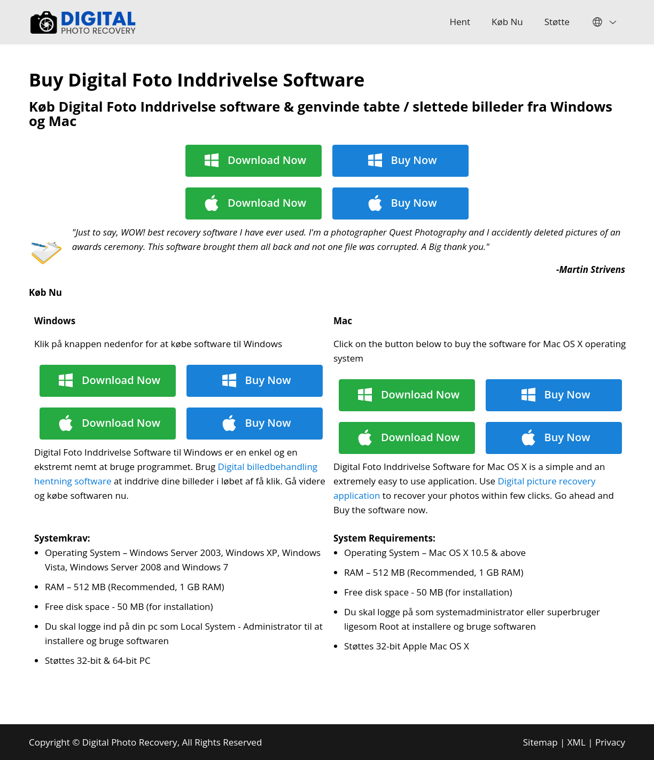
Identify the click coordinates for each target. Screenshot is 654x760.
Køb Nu (507, 21)
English (603, 22)
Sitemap (540, 742)
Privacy (610, 742)
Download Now (267, 160)
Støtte (557, 21)
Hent (459, 21)
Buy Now (414, 160)
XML (576, 742)
